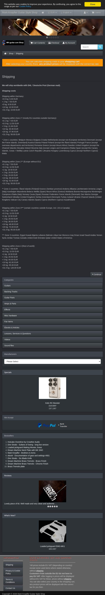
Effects (7, 310)
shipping (39, 571)
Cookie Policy (30, 6)
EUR (52, 12)
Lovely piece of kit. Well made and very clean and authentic (29, 504)
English (66, 12)
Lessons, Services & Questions (17, 333)
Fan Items (8, 322)
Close (92, 4)
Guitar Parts (9, 298)
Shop (11, 53)
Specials (7, 372)
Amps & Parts (10, 304)
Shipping (19, 53)
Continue (96, 274)
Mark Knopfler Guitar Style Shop (19, 12)
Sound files (9, 345)
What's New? (9, 515)
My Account (69, 43)
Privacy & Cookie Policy (13, 572)
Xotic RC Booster (52, 403)
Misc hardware (10, 316)
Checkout (53, 43)
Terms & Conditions (10, 580)
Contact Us (10, 588)
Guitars (7, 286)
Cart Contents (37, 43)
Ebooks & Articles (11, 328)
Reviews (7, 476)
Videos (7, 339)
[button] (9, 27)
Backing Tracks (10, 292)
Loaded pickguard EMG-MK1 (52, 546)
